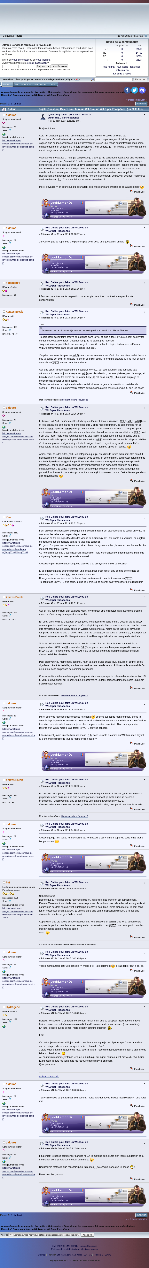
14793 (139, 52)
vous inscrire (43, 59)
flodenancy (13, 282)
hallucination (122, 70)
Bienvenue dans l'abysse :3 (74, 400)
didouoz (11, 115)
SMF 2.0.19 (58, 1246)
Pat (8, 882)
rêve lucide (122, 66)
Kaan (9, 517)
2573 (139, 59)
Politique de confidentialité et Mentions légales (74, 1249)
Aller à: (4, 1235)
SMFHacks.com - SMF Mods (69, 1255)
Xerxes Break (14, 311)
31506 (139, 49)
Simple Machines (88, 1246)
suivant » (142, 100)
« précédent (131, 100)
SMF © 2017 (72, 1246)
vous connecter (20, 59)
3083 (139, 56)
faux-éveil (135, 66)
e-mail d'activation (37, 63)
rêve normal (109, 66)
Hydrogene (13, 1007)
